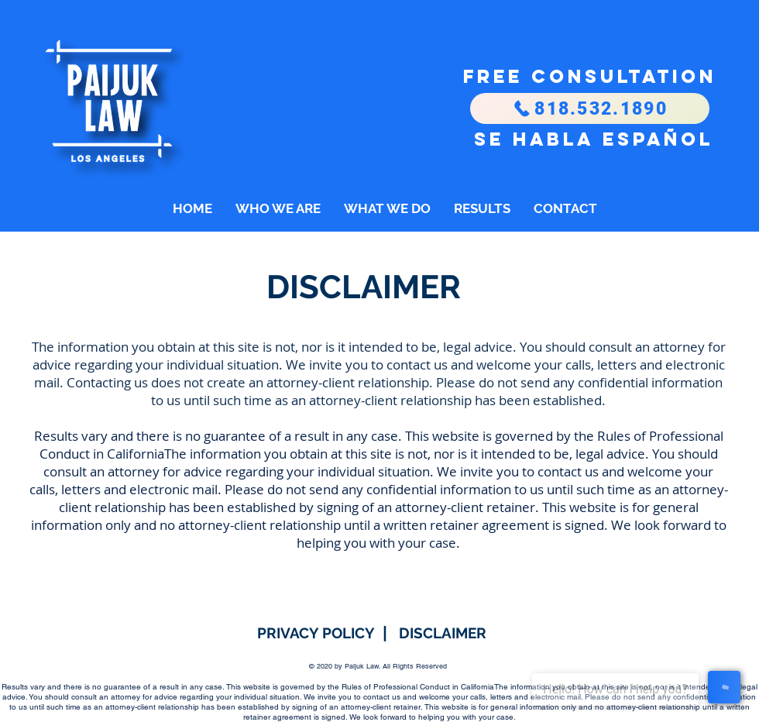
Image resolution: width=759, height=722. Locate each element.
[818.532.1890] (589, 108)
